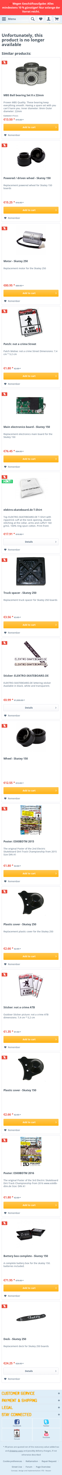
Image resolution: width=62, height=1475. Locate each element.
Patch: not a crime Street (19, 344)
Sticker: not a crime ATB (19, 1007)
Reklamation (32, 1461)
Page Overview (43, 1466)
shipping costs (16, 1450)
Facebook (17, 1423)
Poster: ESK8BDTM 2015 (18, 841)
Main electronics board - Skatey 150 (26, 427)
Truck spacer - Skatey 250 (19, 593)
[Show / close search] (32, 19)
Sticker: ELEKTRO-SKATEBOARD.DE (26, 675)
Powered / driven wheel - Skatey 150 (27, 178)
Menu (9, 18)
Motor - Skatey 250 (15, 261)
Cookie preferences (12, 1461)
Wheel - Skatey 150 (15, 758)
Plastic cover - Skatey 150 (19, 1090)
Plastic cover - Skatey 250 (19, 924)
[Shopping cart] (56, 19)
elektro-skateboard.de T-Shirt (22, 510)
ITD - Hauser (46, 1471)
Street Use (17, 1466)
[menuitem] (9, 19)
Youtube (46, 1434)
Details (40, 541)
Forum (17, 1434)
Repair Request (49, 1461)
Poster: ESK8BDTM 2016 (18, 1173)
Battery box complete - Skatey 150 (25, 1256)
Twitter (46, 1423)
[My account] (48, 19)
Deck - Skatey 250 (14, 1339)
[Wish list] (40, 19)
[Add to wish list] (12, 135)
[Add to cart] (31, 127)
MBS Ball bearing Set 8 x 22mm (23, 95)
